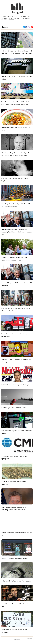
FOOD (29, 16)
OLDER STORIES (28, 639)
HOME (4, 16)
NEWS (9, 16)
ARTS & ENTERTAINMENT (19, 16)
